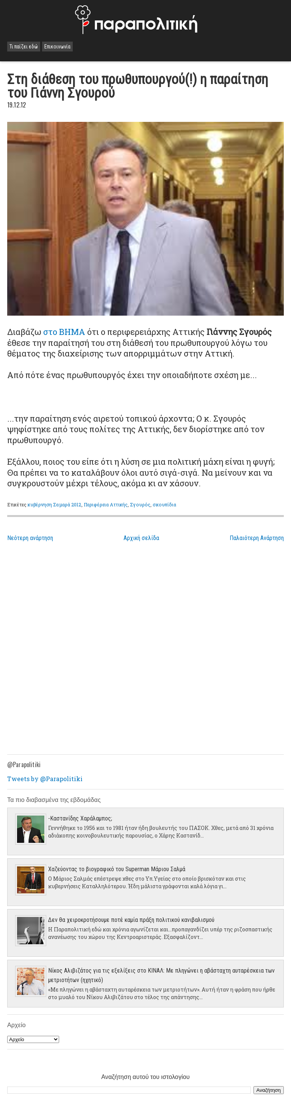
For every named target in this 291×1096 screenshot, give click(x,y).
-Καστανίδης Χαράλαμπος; (80, 818)
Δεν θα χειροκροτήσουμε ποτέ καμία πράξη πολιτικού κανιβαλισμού (131, 919)
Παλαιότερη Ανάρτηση (257, 538)
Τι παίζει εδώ (23, 47)
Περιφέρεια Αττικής (106, 504)
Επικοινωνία (57, 47)
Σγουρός (140, 504)
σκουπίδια (164, 504)
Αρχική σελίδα (141, 538)
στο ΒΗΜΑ (64, 331)
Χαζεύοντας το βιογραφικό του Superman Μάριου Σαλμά (116, 869)
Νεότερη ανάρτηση (30, 538)
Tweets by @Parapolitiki (45, 779)
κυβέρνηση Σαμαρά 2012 (54, 504)
